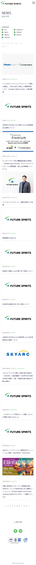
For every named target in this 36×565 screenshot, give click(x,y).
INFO (6, 32)
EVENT (18, 35)
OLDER (4, 46)
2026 (3, 43)
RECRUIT (19, 30)
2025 (7, 43)
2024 (12, 43)
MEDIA (6, 35)
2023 (16, 43)
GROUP (7, 37)
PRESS (18, 32)
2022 (20, 43)
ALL (5, 30)
